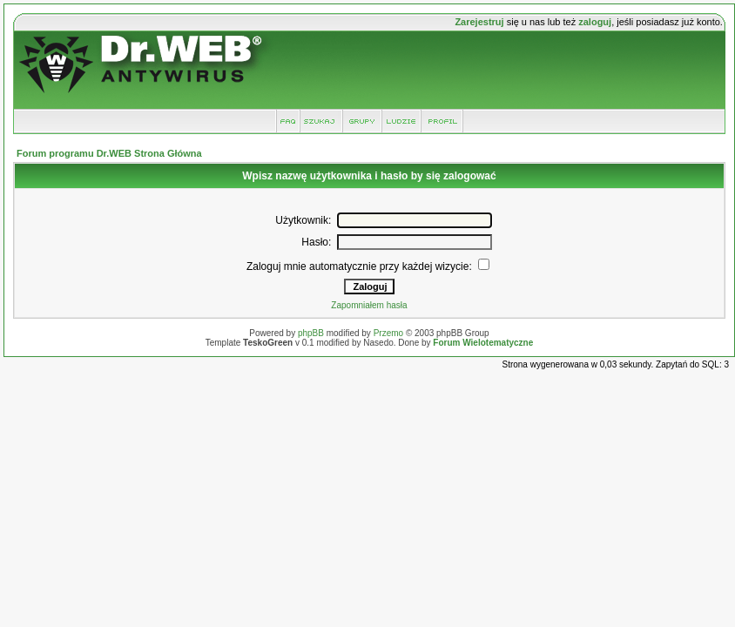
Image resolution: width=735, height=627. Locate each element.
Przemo (388, 333)
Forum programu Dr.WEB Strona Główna (109, 153)
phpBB (311, 333)
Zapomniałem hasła (369, 305)
